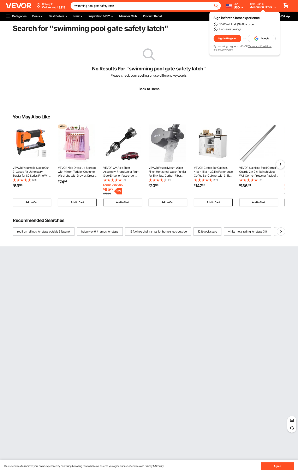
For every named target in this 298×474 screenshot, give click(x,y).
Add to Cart (31, 202)
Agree (277, 466)
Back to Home (149, 89)
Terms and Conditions (260, 46)
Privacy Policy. (225, 49)
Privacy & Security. (154, 466)
